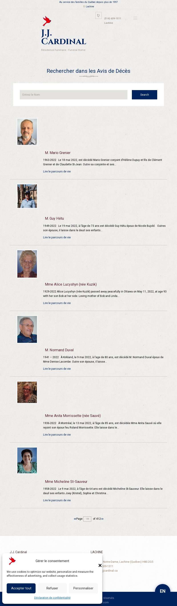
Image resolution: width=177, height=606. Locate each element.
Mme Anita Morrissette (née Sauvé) (72, 405)
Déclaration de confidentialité (52, 597)
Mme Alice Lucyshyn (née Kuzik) (69, 273)
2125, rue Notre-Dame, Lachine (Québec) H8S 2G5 (121, 550)
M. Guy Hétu (54, 207)
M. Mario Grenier (57, 142)
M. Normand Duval (59, 339)
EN (162, 591)
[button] (95, 561)
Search (147, 83)
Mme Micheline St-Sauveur (65, 471)
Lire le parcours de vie (56, 160)
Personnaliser (83, 588)
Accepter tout (21, 588)
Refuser (52, 588)
